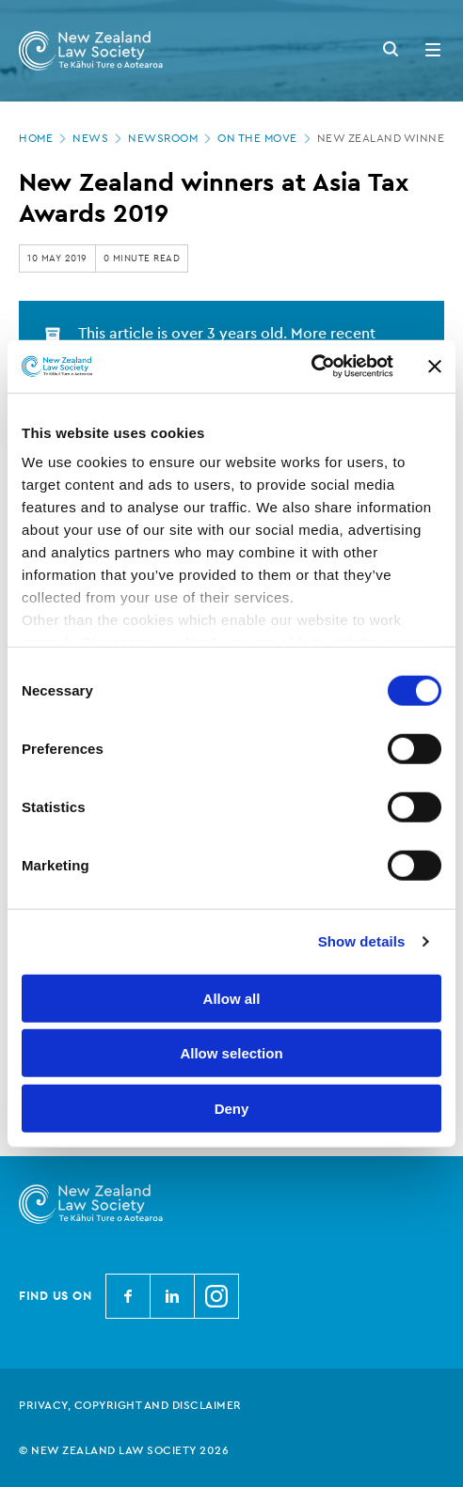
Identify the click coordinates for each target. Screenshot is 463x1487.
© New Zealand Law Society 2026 (124, 1450)
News (98, 138)
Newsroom (171, 138)
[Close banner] (434, 366)
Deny (232, 1108)
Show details (362, 941)
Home (44, 138)
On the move (265, 138)
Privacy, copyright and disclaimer (130, 1405)
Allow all (232, 998)
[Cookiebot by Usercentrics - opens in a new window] (311, 366)
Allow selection (231, 1053)
